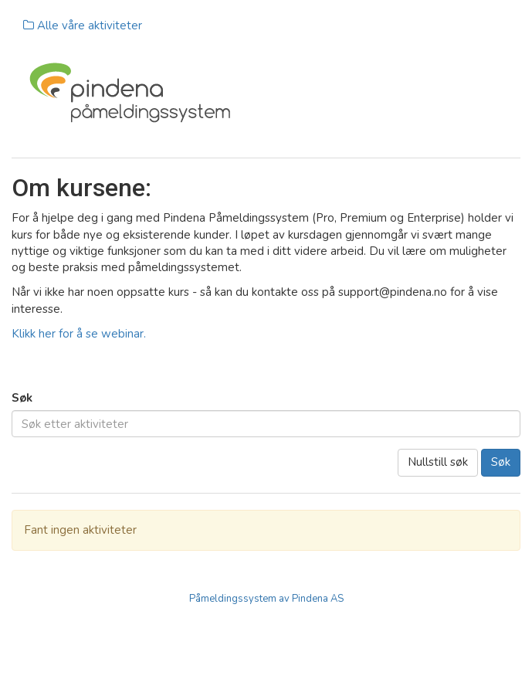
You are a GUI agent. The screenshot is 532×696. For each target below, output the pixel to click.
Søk (22, 398)
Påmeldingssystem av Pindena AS (266, 599)
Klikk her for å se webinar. (79, 333)
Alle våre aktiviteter (82, 25)
